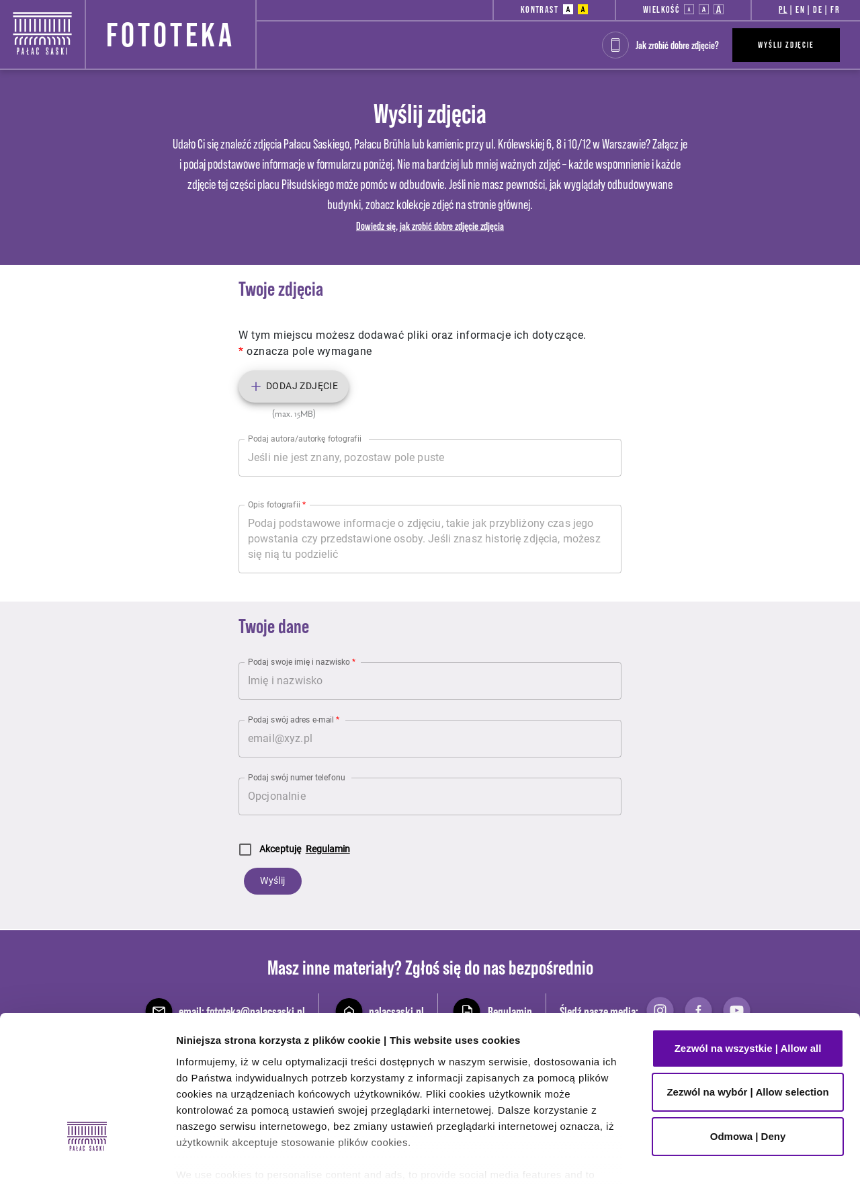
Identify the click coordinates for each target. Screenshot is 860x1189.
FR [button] (835, 9)
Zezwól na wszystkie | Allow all (748, 936)
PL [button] (783, 9)
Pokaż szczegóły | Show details (252, 1162)
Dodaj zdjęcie (294, 386)
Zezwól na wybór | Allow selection (747, 981)
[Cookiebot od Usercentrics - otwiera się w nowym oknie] (87, 1163)
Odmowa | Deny (748, 1024)
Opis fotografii (277, 504)
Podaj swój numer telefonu (296, 777)
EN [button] (800, 9)
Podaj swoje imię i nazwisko (301, 661)
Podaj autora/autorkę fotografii (304, 438)
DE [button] (817, 9)
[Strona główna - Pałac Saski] (42, 32)
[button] (568, 9)
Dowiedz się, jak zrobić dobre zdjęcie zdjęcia (430, 226)
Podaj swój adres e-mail (293, 719)
